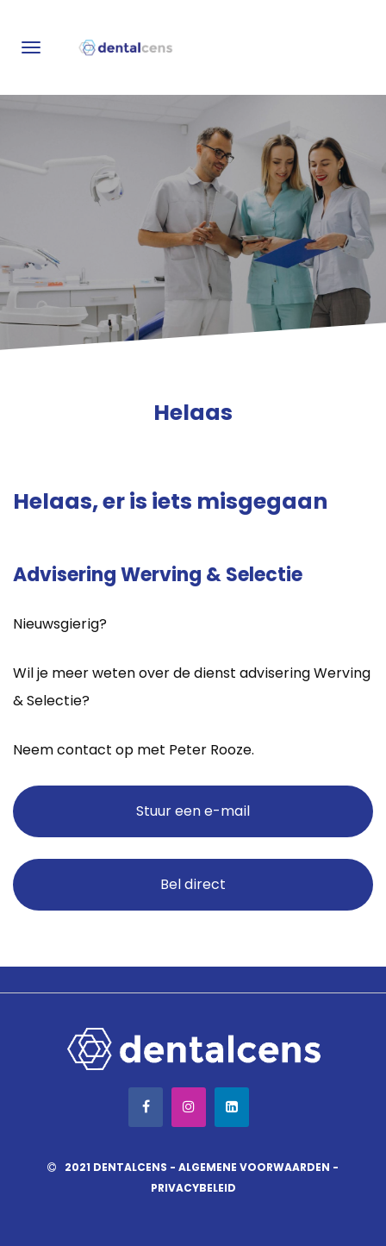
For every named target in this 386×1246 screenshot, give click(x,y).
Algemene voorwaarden (254, 1167)
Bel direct (193, 884)
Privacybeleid (193, 1187)
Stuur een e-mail (193, 811)
